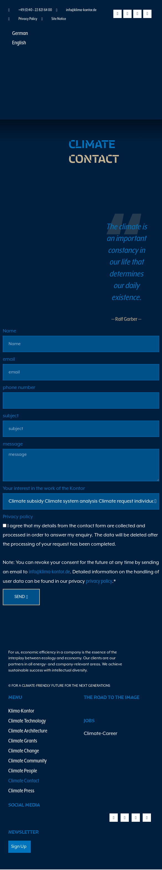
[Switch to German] (17, 34)
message (13, 444)
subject (11, 416)
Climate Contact (23, 781)
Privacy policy (18, 517)
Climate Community (27, 761)
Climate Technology (27, 721)
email (9, 360)
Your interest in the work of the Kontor (44, 489)
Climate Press (21, 791)
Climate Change (23, 751)
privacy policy (99, 582)
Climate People (22, 771)
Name (9, 331)
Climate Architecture (27, 731)
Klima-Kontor (21, 711)
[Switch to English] (16, 43)
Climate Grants (22, 741)
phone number (19, 388)
